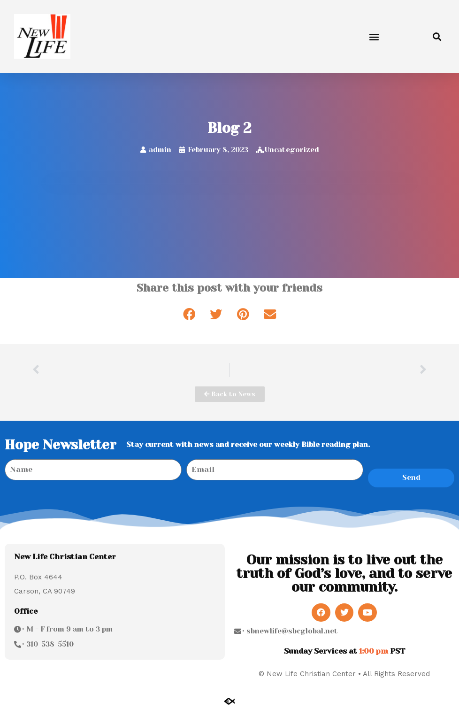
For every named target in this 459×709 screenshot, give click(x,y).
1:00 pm (373, 651)
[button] (374, 36)
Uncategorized (292, 150)
